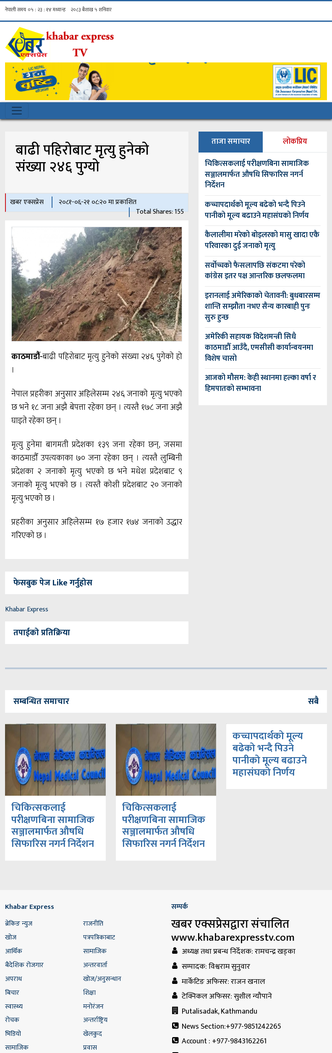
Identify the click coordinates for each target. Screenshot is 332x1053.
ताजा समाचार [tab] (231, 141)
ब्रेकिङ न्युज (18, 923)
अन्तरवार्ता (95, 965)
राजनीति (93, 923)
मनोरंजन (93, 1006)
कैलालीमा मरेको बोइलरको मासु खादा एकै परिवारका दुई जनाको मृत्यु (262, 240)
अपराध (13, 979)
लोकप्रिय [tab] (295, 141)
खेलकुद (92, 1034)
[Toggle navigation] (17, 110)
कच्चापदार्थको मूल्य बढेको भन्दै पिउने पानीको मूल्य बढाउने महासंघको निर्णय (257, 210)
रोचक (12, 1020)
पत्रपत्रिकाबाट (99, 937)
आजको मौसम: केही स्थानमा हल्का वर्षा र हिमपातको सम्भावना (260, 383)
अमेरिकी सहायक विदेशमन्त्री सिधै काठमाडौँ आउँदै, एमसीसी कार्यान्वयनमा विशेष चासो (259, 348)
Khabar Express (26, 609)
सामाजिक (95, 951)
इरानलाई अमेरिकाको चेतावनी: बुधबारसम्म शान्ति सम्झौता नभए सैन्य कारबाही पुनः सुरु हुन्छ (262, 306)
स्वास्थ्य (14, 1006)
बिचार (12, 993)
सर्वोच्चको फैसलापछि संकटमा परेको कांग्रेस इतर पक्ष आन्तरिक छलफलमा (255, 271)
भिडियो (13, 1034)
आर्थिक (13, 951)
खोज (10, 937)
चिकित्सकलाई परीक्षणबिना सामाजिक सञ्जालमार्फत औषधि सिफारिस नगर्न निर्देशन (257, 174)
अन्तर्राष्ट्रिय (95, 1020)
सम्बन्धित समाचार (41, 701)
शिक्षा (89, 993)
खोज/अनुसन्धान (102, 979)
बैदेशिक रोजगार (24, 965)
